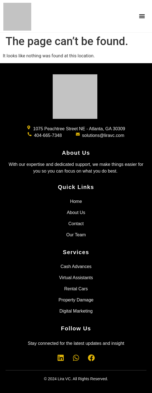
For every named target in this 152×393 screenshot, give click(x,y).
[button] (141, 16)
